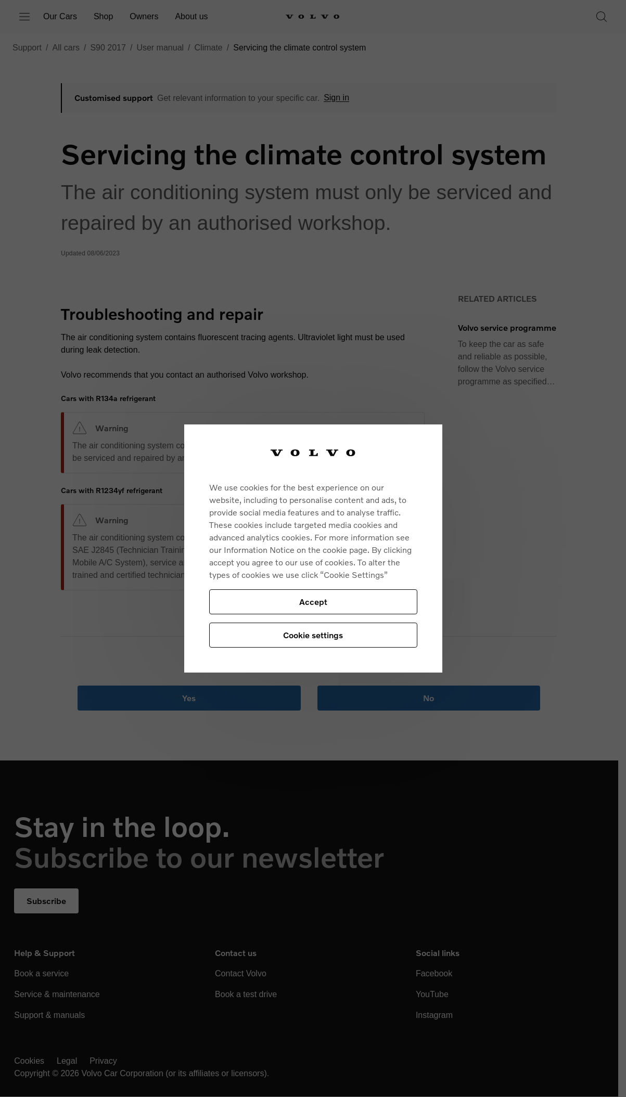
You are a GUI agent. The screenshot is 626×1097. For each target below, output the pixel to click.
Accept (313, 601)
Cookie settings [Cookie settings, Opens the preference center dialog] (313, 635)
